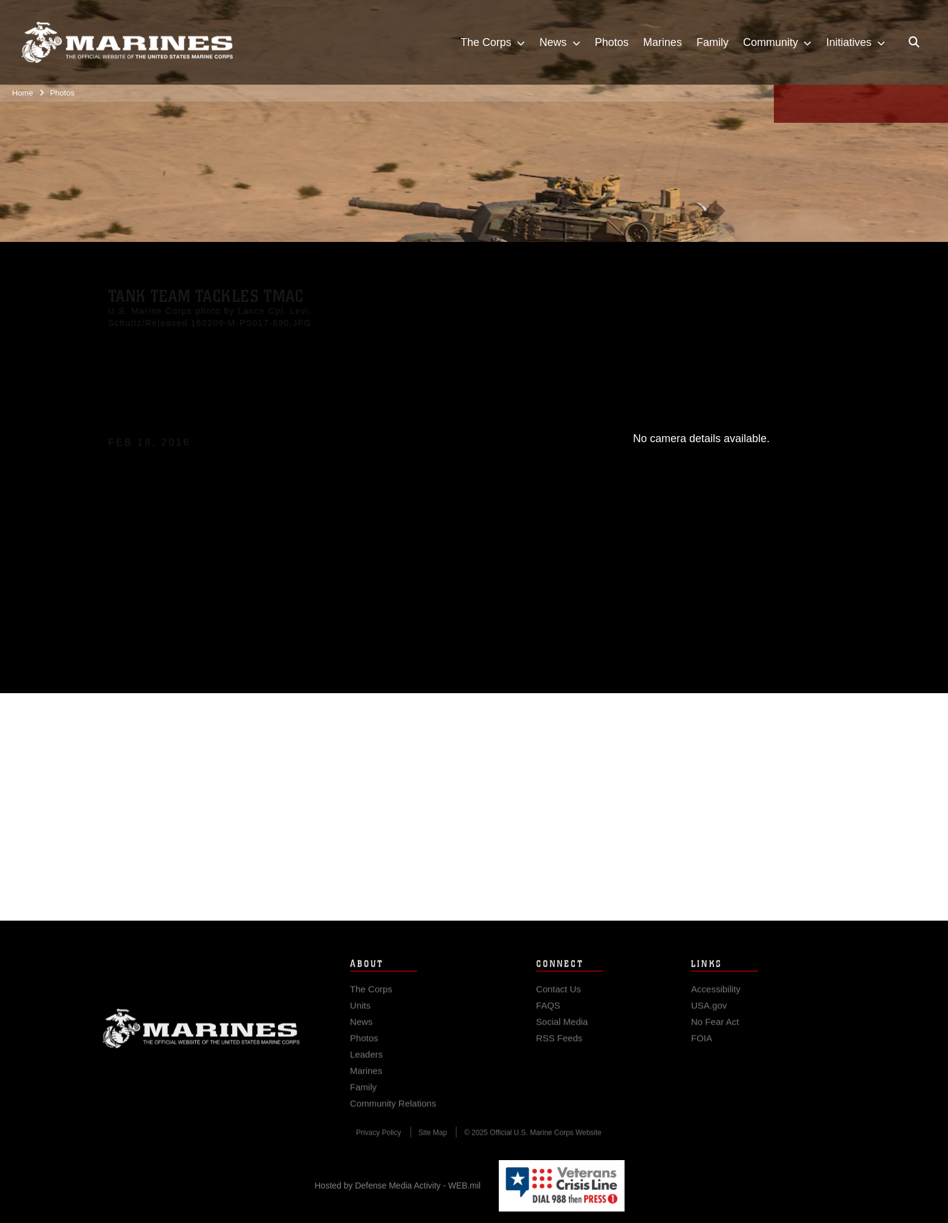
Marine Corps (201, 1035)
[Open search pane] (914, 42)
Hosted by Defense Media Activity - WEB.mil (397, 1185)
